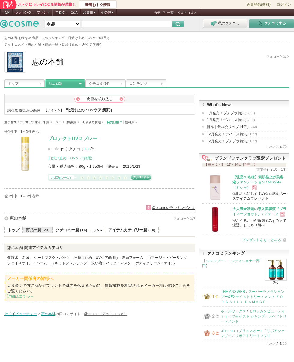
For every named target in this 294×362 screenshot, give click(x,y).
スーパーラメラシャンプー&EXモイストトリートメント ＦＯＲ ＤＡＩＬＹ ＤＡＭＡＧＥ (252, 297)
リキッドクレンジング (69, 263)
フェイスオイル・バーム (27, 263)
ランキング (23, 12)
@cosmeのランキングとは (173, 208)
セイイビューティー (20, 314)
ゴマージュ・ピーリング (167, 258)
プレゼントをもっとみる (261, 240)
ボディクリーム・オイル (155, 263)
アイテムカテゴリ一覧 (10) (131, 230)
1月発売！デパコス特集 (231, 120)
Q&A (74, 12)
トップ (13, 83)
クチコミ (99, 83)
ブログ (60, 12)
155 (87, 149)
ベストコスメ (187, 12)
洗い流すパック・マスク (111, 263)
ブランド (43, 12)
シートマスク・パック (52, 258)
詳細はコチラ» (20, 296)
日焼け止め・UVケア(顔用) (70, 158)
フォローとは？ (278, 56)
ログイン (284, 4)
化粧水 (13, 258)
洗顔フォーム (132, 258)
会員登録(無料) (259, 4)
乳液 (26, 258)
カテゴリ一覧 (164, 12)
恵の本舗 (18, 218)
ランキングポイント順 (37, 122)
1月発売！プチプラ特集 (231, 113)
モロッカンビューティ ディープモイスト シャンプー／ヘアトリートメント (253, 316)
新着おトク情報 (97, 5)
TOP (6, 12)
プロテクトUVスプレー (73, 138)
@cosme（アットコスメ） (106, 314)
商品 (55, 83)
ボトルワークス (233, 311)
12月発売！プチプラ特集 (232, 141)
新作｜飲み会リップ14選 (232, 127)
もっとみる (274, 146)
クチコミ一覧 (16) (71, 230)
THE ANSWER (233, 292)
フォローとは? (184, 218)
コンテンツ (138, 83)
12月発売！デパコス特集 (232, 134)
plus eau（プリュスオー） (242, 331)
